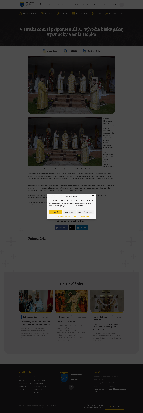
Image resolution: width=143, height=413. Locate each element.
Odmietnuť (69, 212)
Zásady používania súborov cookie (62, 216)
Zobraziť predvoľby (85, 212)
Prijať (55, 212)
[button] (93, 196)
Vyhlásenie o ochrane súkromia (80, 216)
